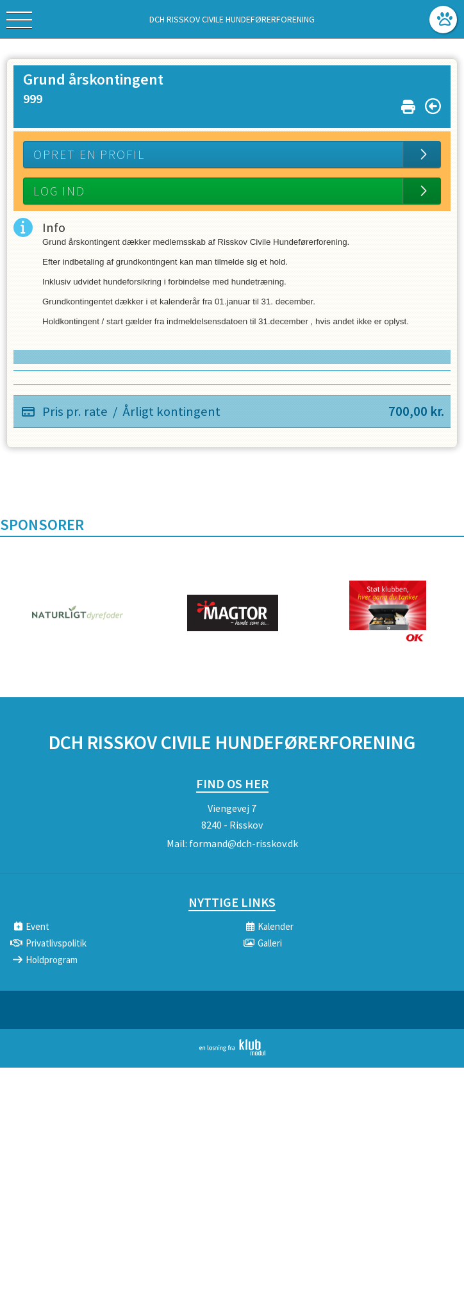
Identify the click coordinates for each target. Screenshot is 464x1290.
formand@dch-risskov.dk (243, 843)
